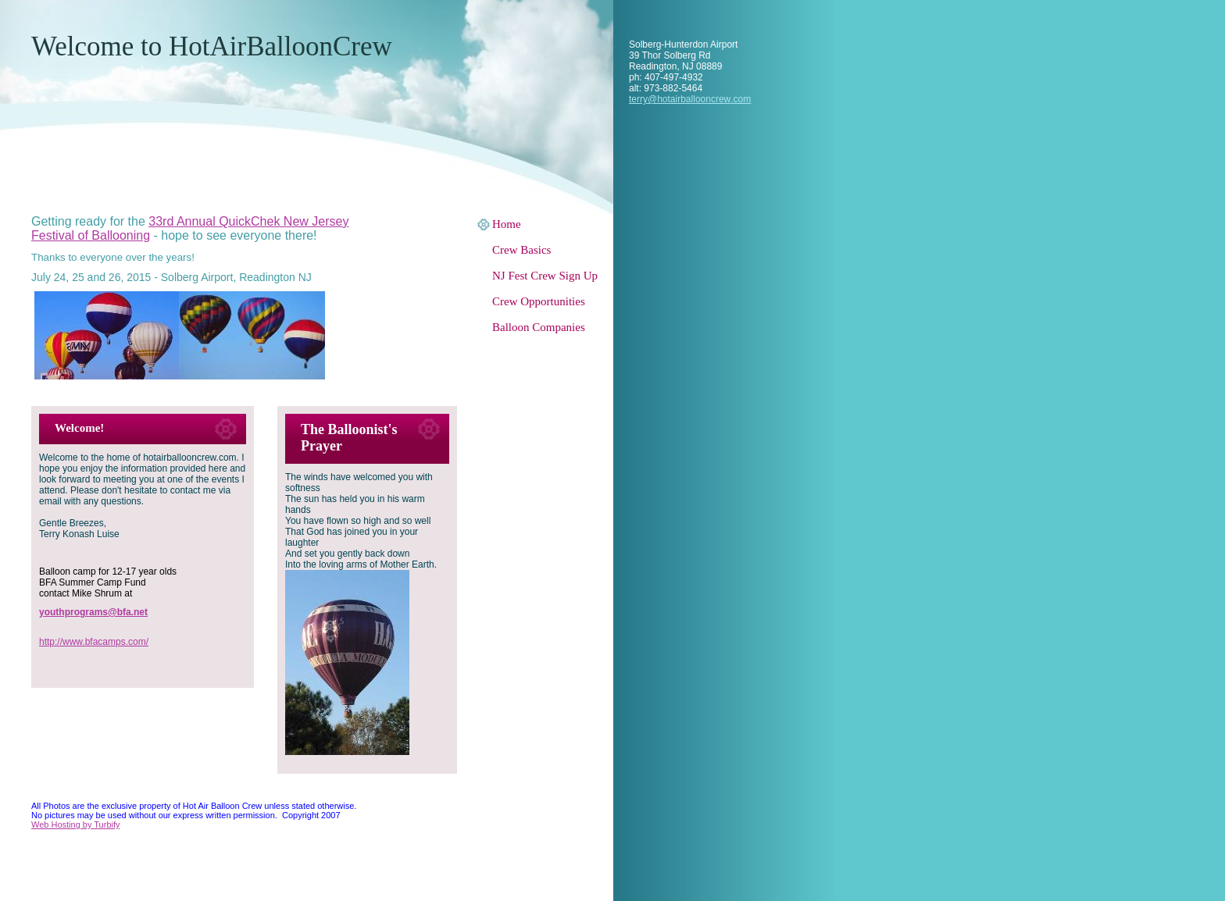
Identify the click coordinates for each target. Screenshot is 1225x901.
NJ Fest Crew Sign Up (545, 275)
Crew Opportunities (538, 301)
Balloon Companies (538, 327)
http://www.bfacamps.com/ (93, 641)
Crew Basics (521, 250)
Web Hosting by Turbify (75, 824)
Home (506, 224)
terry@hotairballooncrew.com (690, 99)
